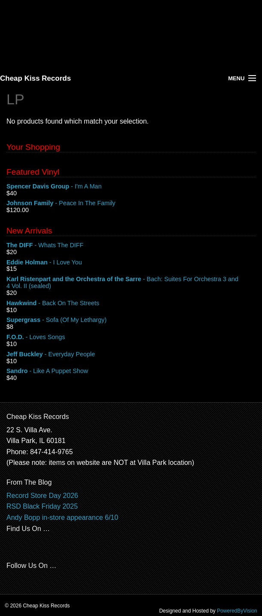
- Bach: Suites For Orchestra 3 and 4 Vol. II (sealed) (131, 283)
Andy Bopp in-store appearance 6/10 (62, 517)
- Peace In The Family (131, 203)
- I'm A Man (131, 186)
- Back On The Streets (131, 303)
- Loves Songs (131, 337)
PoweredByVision (237, 611)
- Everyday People (131, 354)
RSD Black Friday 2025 (42, 506)
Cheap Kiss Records (35, 78)
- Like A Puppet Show (131, 371)
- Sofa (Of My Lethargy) (131, 320)
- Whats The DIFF (131, 245)
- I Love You (131, 262)
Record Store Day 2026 (42, 495)
